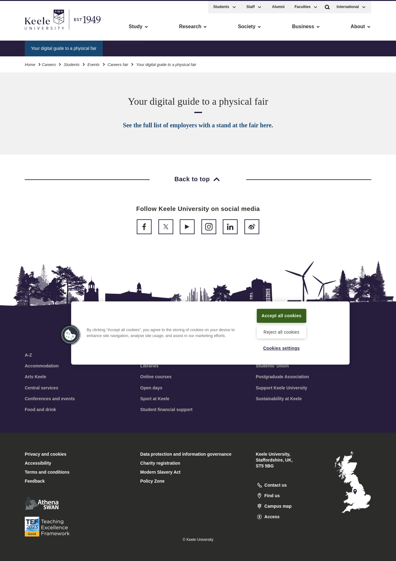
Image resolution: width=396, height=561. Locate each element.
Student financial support (166, 409)
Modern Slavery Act (160, 472)
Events (94, 63)
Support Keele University (282, 387)
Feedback (35, 481)
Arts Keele (35, 376)
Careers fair (118, 63)
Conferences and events (50, 398)
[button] (327, 5)
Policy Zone (152, 481)
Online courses (155, 376)
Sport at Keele (154, 398)
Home (30, 63)
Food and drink (40, 409)
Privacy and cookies (46, 454)
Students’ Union (272, 365)
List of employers (126, 46)
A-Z (28, 355)
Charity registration (160, 463)
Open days (151, 387)
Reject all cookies (281, 331)
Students (72, 63)
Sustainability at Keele (279, 398)
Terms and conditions (47, 472)
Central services (41, 387)
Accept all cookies (281, 315)
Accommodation (42, 365)
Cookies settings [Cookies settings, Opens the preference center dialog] (281, 347)
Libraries (149, 365)
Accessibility (38, 463)
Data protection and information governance (185, 454)
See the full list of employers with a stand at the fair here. (198, 125)
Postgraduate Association (282, 376)
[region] (210, 333)
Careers (49, 63)
